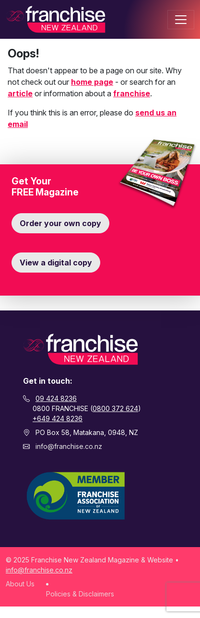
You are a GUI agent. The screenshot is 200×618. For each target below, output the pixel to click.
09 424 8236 (56, 398)
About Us (20, 584)
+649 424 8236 (57, 418)
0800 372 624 (115, 408)
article (20, 93)
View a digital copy (56, 262)
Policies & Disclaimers (80, 594)
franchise (131, 93)
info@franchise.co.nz (68, 446)
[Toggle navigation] (180, 19)
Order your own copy (60, 223)
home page (92, 82)
